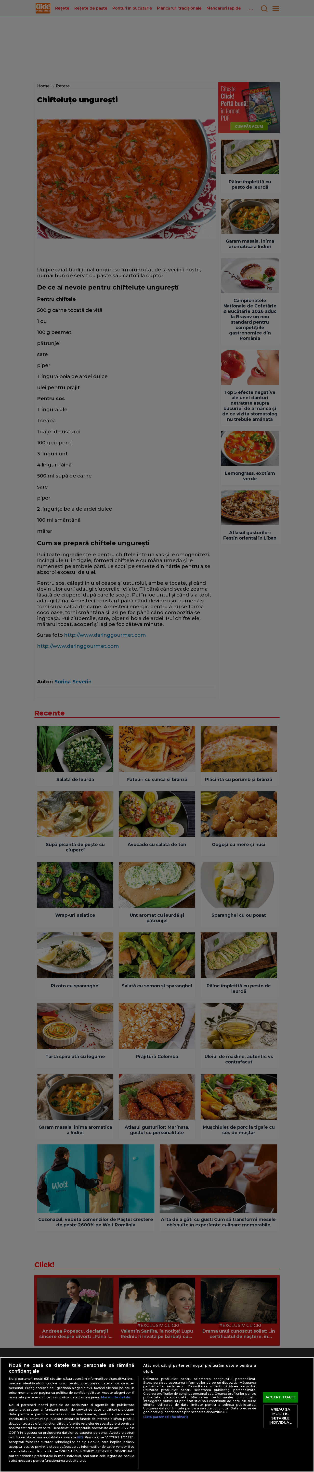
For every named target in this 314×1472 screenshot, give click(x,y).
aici (80, 1437)
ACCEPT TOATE (280, 1397)
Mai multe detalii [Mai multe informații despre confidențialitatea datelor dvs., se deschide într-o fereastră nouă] (115, 1397)
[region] (157, 1414)
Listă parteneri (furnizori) (165, 1417)
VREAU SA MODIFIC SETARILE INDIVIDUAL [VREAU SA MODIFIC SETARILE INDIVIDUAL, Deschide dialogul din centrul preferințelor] (280, 1416)
